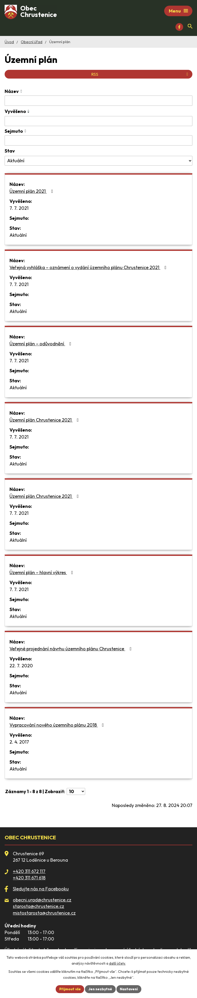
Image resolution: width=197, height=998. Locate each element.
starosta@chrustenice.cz (38, 907)
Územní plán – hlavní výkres (42, 573)
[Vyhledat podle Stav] (98, 161)
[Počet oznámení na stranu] (76, 792)
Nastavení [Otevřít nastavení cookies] (130, 988)
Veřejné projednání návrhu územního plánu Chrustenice (71, 649)
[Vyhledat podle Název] (98, 101)
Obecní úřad (31, 42)
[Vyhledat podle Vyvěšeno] (98, 122)
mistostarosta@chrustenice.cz (44, 914)
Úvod (9, 42)
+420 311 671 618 (29, 878)
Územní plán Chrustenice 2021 (45, 421)
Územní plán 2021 (32, 192)
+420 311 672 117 (29, 872)
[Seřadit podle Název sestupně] (21, 93)
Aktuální (18, 236)
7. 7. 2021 (18, 209)
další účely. (117, 963)
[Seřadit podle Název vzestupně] (21, 91)
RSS (140, 75)
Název (12, 92)
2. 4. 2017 (19, 743)
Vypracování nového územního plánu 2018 (57, 726)
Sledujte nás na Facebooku (41, 889)
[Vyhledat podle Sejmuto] (98, 141)
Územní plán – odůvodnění (41, 344)
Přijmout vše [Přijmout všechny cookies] (69, 988)
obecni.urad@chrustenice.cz (42, 901)
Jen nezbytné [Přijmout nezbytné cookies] (100, 988)
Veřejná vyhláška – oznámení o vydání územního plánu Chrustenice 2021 (89, 268)
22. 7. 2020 (21, 666)
